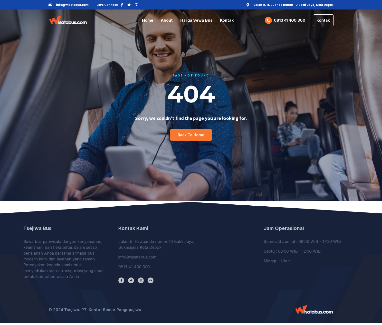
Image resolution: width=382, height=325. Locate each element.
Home (147, 21)
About (167, 21)
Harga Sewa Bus (196, 21)
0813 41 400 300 (288, 21)
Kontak (227, 21)
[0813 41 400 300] (266, 21)
